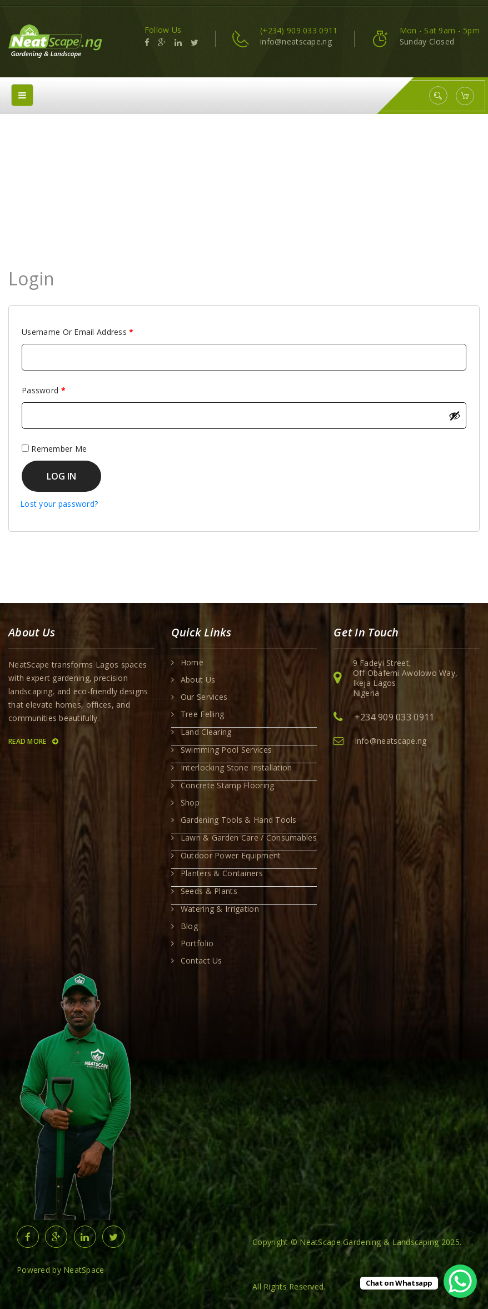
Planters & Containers (222, 873)
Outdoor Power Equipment (231, 855)
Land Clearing (206, 732)
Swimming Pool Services (226, 749)
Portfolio (197, 943)
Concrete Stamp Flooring (227, 785)
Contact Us (201, 960)
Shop (190, 802)
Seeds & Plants (209, 891)
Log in (61, 476)
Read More (33, 741)
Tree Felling (202, 714)
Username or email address (94, 330)
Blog (189, 926)
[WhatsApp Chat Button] (460, 1281)
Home (220, 176)
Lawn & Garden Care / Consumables (249, 837)
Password (60, 389)
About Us (198, 679)
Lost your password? (59, 503)
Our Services (204, 697)
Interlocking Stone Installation (236, 767)
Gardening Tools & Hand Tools (239, 820)
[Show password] (455, 415)
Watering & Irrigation (220, 909)
